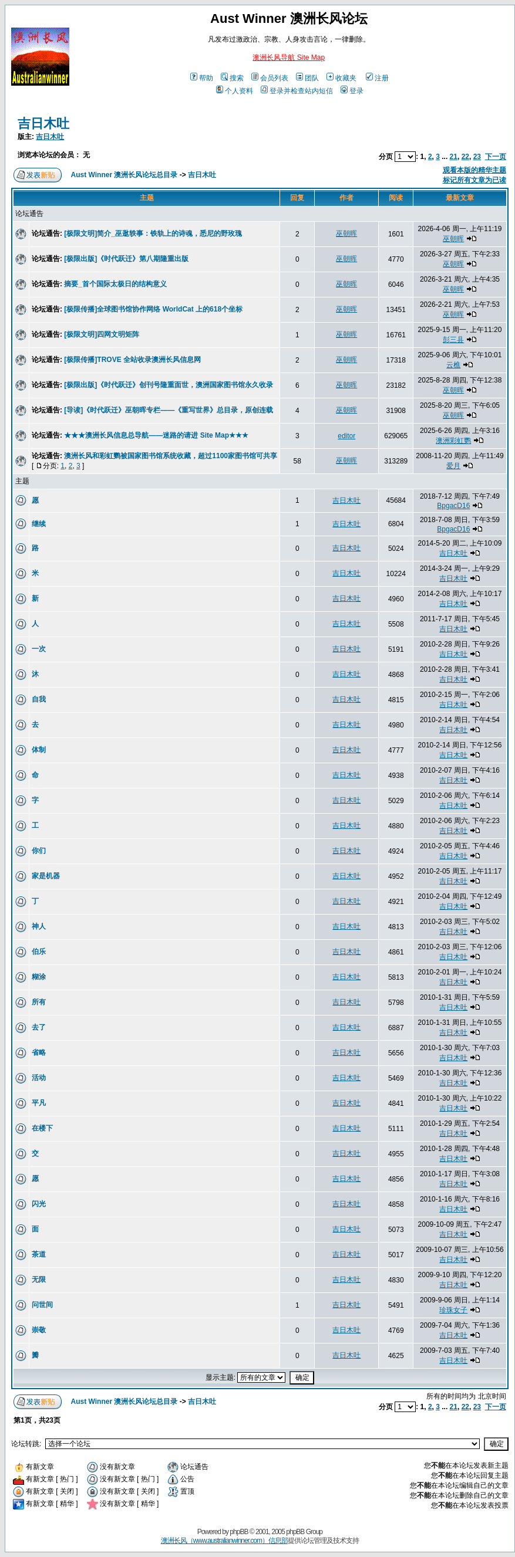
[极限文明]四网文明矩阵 (101, 334)
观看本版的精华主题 (474, 170)
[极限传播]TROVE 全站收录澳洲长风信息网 (132, 360)
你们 (39, 851)
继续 (39, 524)
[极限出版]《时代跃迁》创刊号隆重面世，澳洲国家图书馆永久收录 (168, 385)
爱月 (453, 466)
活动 (39, 1078)
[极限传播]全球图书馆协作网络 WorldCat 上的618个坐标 (153, 309)
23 (477, 157)
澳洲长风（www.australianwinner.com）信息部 (224, 1540)
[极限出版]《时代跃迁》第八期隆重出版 (126, 259)
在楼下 (42, 1128)
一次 (39, 649)
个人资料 (234, 91)
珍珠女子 (453, 1310)
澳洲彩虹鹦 (453, 440)
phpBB (239, 1532)
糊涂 (39, 977)
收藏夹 (341, 78)
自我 (39, 699)
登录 (352, 91)
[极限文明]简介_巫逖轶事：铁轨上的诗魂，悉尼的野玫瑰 (153, 233)
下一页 (495, 157)
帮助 (201, 78)
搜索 (232, 78)
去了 (39, 1027)
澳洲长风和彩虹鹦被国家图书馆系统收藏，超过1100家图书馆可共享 (170, 456)
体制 (39, 750)
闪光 (39, 1204)
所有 (39, 1002)
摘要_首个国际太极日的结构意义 (115, 284)
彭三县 (453, 340)
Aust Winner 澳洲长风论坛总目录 (124, 175)
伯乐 (39, 951)
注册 (377, 78)
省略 (39, 1052)
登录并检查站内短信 (297, 91)
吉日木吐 (43, 123)
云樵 (453, 365)
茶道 (39, 1254)
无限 (39, 1279)
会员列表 (269, 78)
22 (465, 157)
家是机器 (46, 876)
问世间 (42, 1305)
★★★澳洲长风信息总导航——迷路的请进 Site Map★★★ (156, 435)
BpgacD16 (453, 506)
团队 (307, 78)
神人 (39, 926)
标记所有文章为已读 (474, 180)
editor (346, 436)
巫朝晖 (346, 233)
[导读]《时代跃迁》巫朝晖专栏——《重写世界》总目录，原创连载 (168, 410)
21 (453, 157)
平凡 (39, 1103)
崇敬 (39, 1330)
